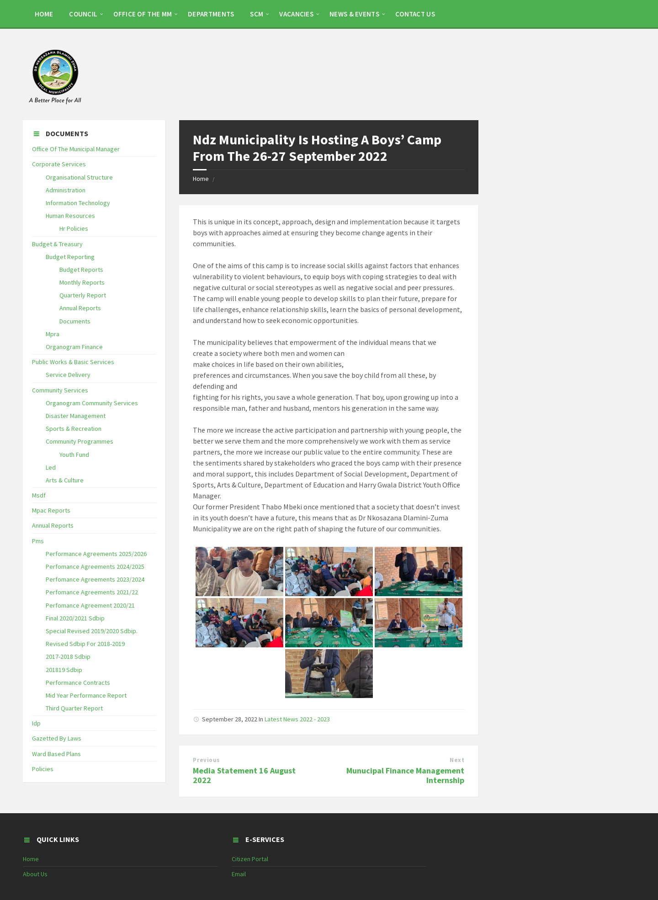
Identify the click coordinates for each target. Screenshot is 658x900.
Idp (36, 723)
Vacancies (296, 14)
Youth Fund (74, 454)
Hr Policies (73, 228)
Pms (38, 541)
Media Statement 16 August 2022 (244, 775)
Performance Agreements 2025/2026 (96, 554)
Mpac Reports (51, 510)
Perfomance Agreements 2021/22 (92, 592)
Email (239, 874)
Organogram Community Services (92, 403)
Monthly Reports (82, 282)
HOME (44, 14)
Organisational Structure (79, 177)
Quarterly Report (82, 295)
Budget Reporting (70, 257)
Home (201, 179)
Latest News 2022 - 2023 (297, 719)
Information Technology (78, 203)
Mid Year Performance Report (86, 695)
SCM (256, 14)
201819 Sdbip (64, 670)
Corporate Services (59, 164)
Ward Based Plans (56, 754)
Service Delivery (68, 375)
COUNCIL (83, 14)
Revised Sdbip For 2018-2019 (85, 644)
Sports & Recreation (73, 428)
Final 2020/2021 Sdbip (75, 618)
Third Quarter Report (74, 708)
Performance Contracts (78, 682)
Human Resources (70, 216)
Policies (42, 769)
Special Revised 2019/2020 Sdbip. (92, 631)
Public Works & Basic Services (73, 362)
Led (51, 467)
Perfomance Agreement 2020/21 (90, 605)
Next (457, 760)
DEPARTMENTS (211, 14)
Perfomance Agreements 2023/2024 (95, 579)
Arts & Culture (65, 480)
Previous (206, 760)
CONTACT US (415, 14)
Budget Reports (81, 269)
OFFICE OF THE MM (142, 14)
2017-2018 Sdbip (68, 656)
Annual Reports (80, 308)
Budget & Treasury (57, 244)
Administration (65, 190)
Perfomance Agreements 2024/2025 (95, 566)
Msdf (39, 495)
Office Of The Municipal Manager (76, 149)
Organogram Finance (74, 347)
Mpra (52, 334)
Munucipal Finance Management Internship (405, 775)
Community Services (60, 390)
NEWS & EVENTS (354, 14)
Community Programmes (79, 441)
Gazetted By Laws (56, 738)
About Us (35, 874)
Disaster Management (76, 416)
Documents (74, 321)
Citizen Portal (250, 859)
